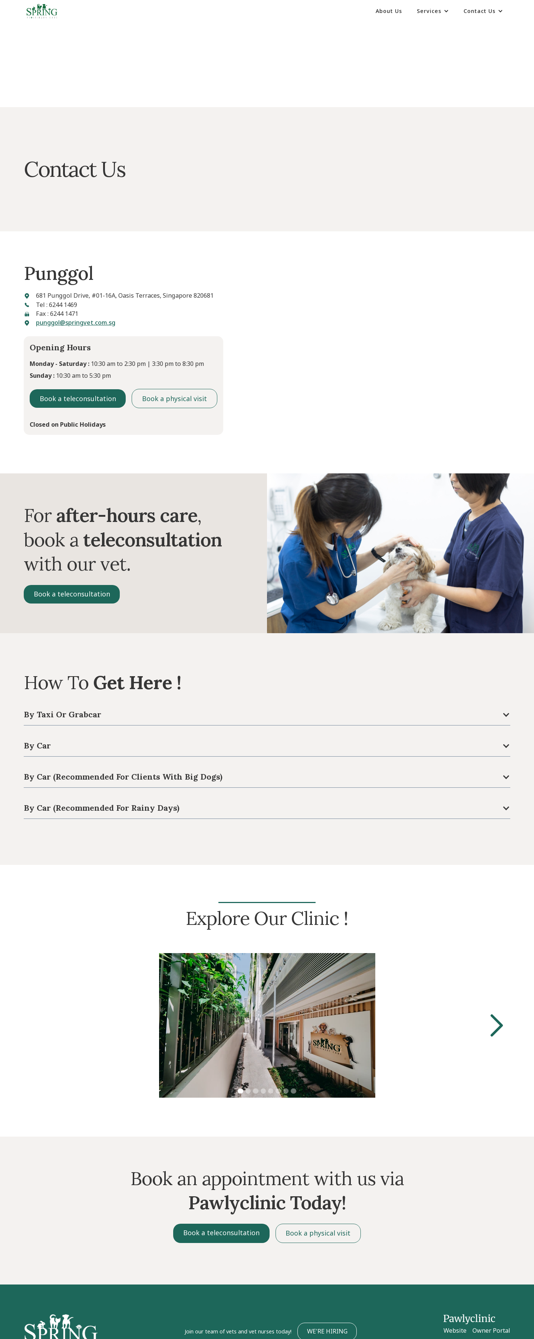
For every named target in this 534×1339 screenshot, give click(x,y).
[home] (42, 11)
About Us (389, 10)
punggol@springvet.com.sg (75, 322)
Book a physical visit (174, 398)
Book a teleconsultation (78, 398)
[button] (432, 11)
